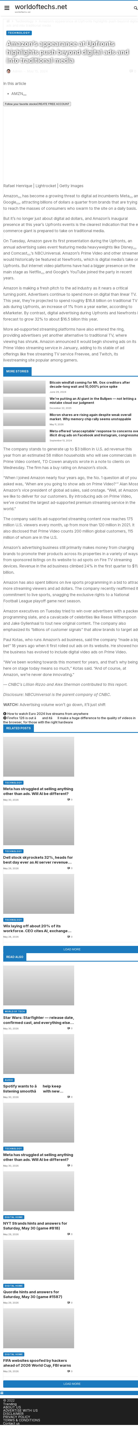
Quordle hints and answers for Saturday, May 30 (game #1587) (32, 1294)
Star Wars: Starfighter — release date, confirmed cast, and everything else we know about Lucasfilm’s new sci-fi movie (38, 1020)
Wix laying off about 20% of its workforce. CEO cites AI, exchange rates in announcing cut (35, 929)
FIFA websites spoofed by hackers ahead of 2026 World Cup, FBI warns (37, 1363)
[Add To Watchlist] (24, 95)
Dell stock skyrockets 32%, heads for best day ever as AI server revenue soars (38, 860)
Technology (24, 21)
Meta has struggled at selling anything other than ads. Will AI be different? (38, 791)
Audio (9, 1080)
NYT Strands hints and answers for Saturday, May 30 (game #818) (35, 1226)
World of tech (15, 1011)
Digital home (14, 1217)
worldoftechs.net (41, 7)
